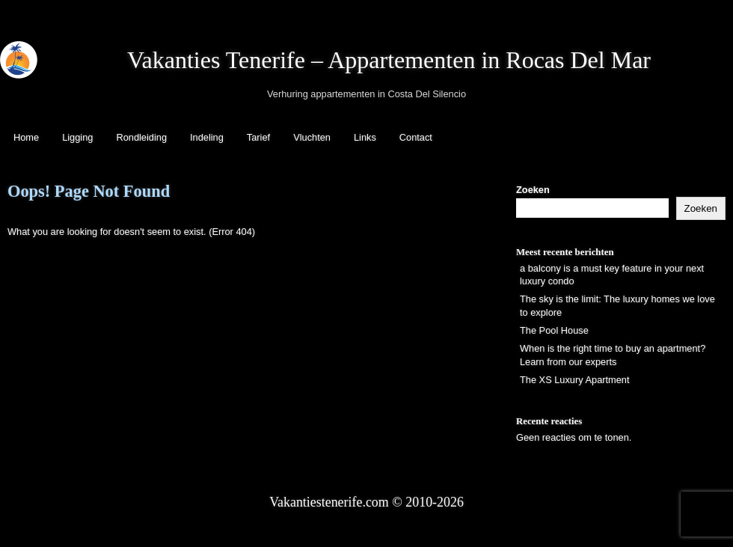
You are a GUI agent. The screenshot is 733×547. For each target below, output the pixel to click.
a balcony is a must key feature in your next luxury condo (612, 275)
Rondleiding (141, 137)
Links (365, 137)
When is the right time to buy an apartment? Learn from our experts (612, 355)
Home (26, 137)
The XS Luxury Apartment (575, 379)
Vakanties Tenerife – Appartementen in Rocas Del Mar (389, 59)
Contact (415, 137)
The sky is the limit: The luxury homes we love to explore (617, 305)
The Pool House (554, 330)
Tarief (258, 137)
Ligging (77, 137)
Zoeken (533, 189)
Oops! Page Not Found (88, 191)
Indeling (207, 137)
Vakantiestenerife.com (329, 502)
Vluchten (312, 137)
